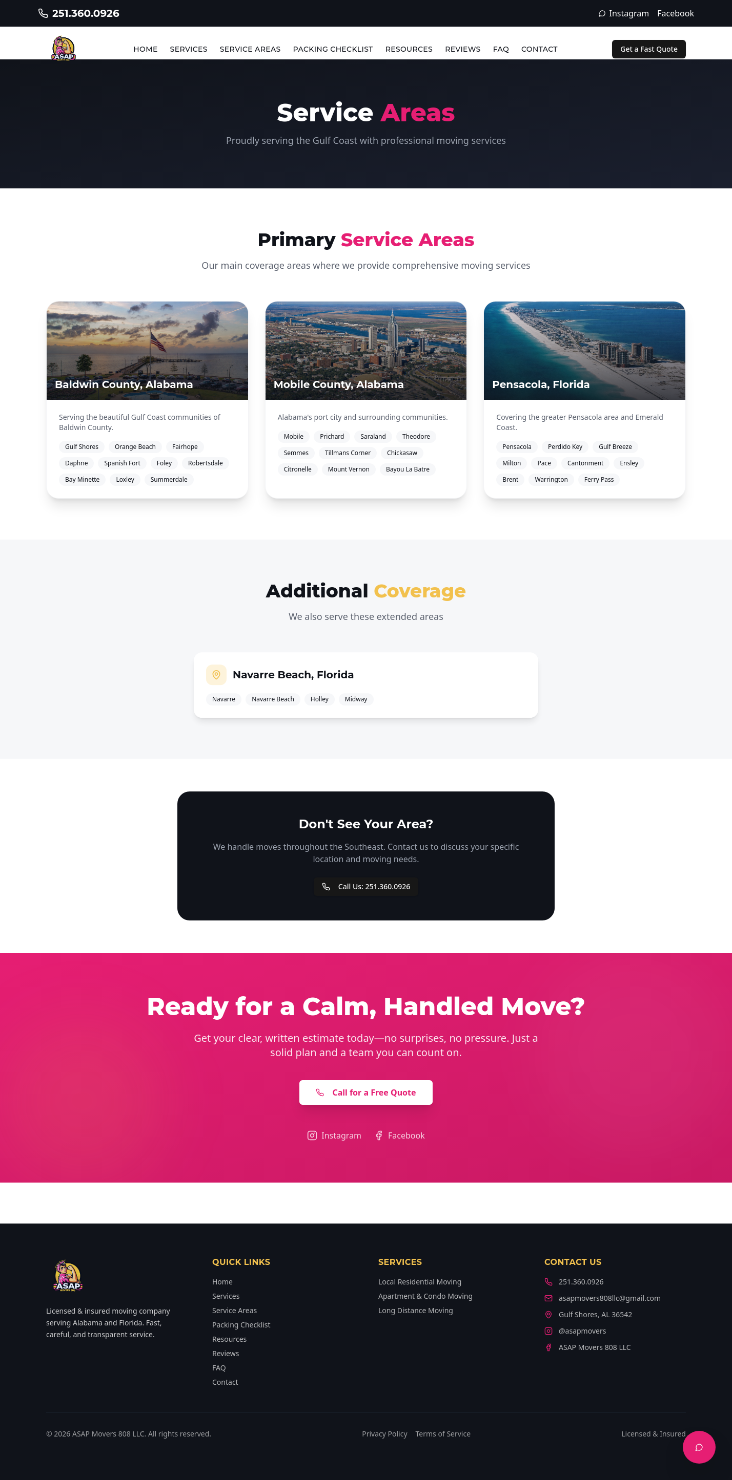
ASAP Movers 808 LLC (587, 1347)
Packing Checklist (333, 49)
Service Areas (250, 49)
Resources (409, 49)
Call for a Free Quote (366, 1092)
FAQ (501, 49)
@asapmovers (575, 1331)
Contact (539, 49)
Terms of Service (443, 1434)
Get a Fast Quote (649, 49)
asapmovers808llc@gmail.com (602, 1298)
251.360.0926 (574, 1281)
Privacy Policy (384, 1434)
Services (189, 49)
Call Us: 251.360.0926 (366, 886)
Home (145, 49)
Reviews (462, 49)
